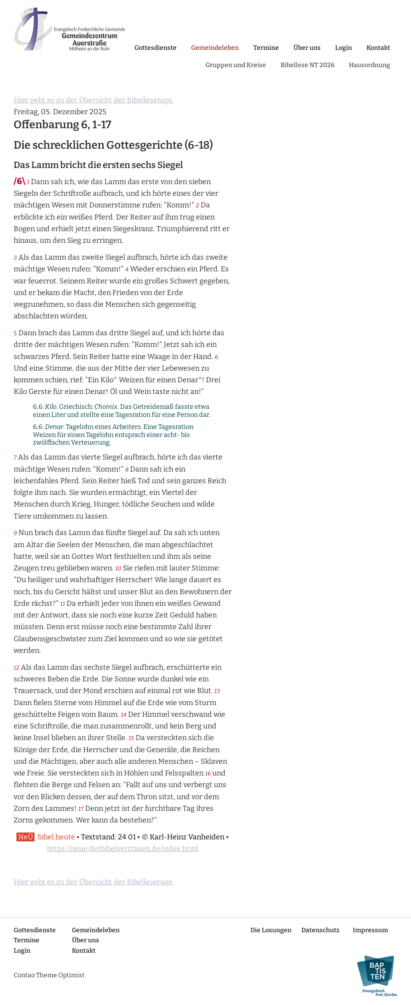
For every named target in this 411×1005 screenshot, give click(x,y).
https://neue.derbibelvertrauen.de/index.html (122, 848)
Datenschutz (320, 930)
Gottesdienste (155, 47)
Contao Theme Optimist (49, 975)
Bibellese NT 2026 (307, 65)
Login (343, 47)
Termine (266, 47)
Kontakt (378, 47)
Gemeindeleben (215, 47)
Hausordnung (369, 65)
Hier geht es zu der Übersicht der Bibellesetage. (94, 100)
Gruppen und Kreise (236, 65)
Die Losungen (270, 930)
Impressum (370, 930)
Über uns (307, 47)
